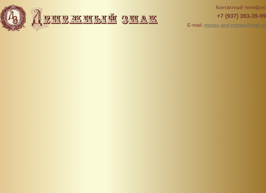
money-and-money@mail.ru (235, 25)
